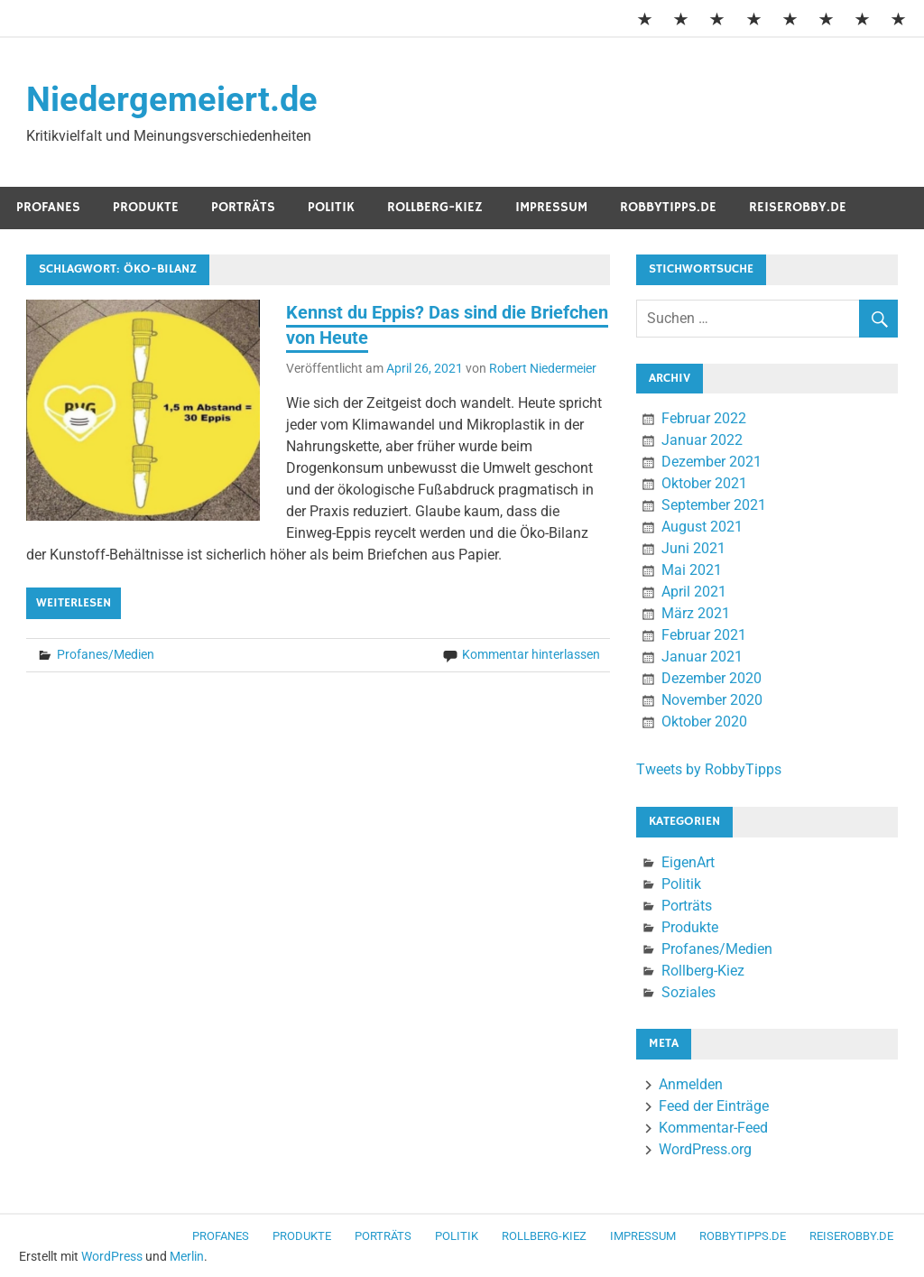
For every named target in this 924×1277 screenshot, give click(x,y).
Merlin (187, 1256)
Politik (331, 207)
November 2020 (711, 699)
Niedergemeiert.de (172, 99)
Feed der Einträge (714, 1106)
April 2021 (693, 591)
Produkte (146, 207)
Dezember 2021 (711, 461)
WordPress (112, 1256)
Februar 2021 (703, 634)
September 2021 (713, 505)
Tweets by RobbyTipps (708, 769)
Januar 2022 (702, 440)
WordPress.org (705, 1149)
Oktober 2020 (704, 721)
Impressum (551, 207)
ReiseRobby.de (797, 207)
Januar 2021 (702, 656)
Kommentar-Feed (713, 1127)
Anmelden (691, 1084)
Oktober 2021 (704, 483)
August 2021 (702, 526)
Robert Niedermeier (542, 368)
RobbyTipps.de (668, 207)
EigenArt (688, 862)
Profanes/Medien (105, 654)
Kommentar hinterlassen (531, 654)
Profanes (48, 207)
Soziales (688, 992)
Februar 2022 (703, 418)
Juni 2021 (693, 548)
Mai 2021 (691, 569)
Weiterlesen (73, 603)
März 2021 (695, 613)
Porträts (243, 207)
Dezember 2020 (711, 678)
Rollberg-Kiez (435, 207)
